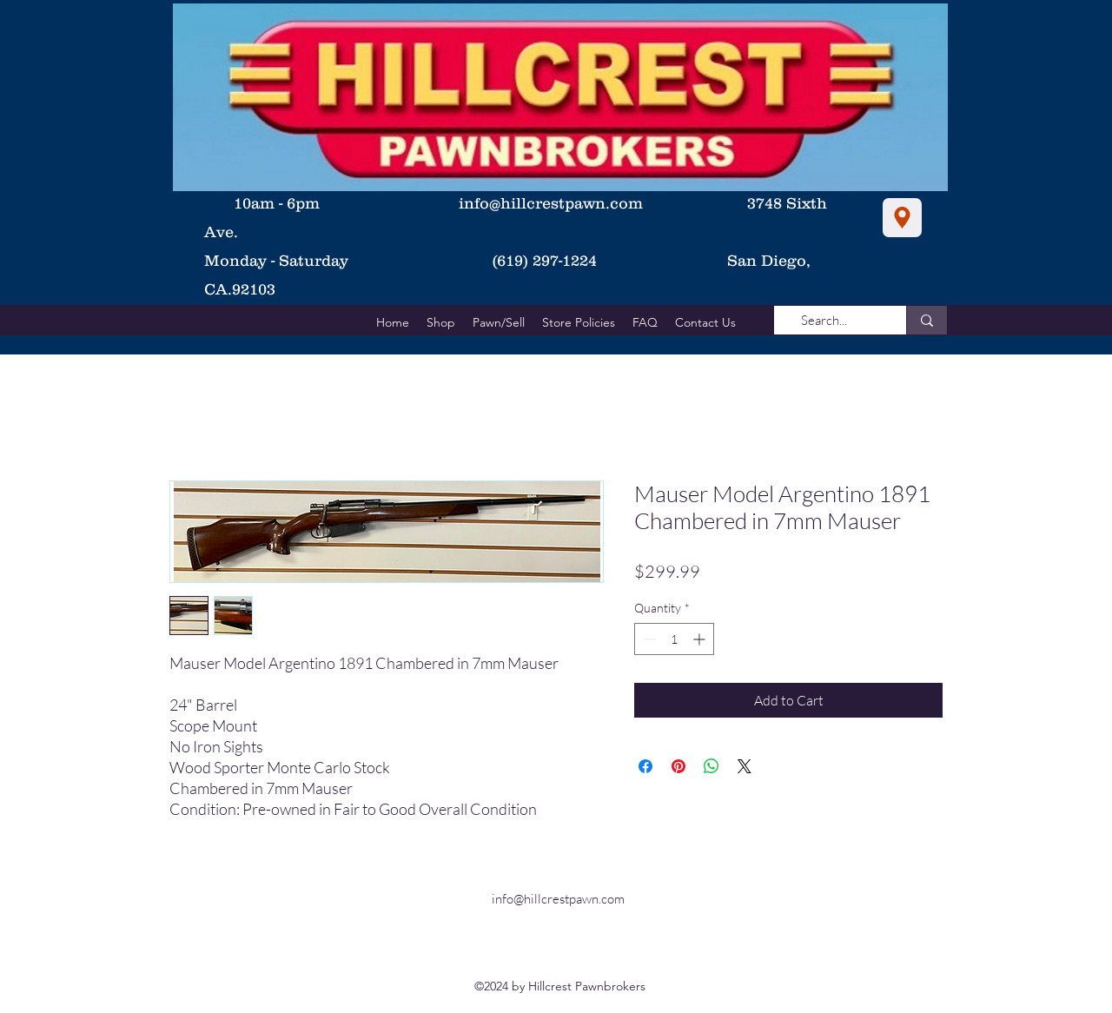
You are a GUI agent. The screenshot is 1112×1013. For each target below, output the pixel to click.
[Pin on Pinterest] (678, 766)
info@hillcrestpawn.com (551, 203)
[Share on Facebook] (645, 766)
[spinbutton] (674, 639)
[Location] (902, 217)
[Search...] (824, 320)
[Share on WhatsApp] (711, 766)
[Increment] (701, 639)
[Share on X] (744, 766)
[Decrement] (648, 639)
